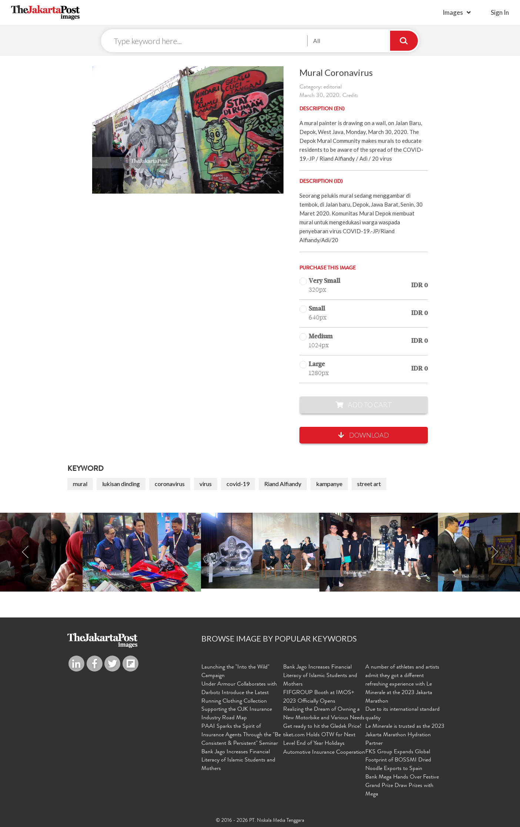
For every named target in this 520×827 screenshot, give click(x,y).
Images (453, 12)
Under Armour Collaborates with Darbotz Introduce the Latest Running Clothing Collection (239, 693)
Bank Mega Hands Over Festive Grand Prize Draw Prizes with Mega (402, 785)
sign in (500, 12)
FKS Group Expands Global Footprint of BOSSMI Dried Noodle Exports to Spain (398, 760)
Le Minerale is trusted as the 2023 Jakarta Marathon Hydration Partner (404, 735)
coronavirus (170, 483)
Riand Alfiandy (282, 483)
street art (369, 483)
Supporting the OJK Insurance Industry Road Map (236, 714)
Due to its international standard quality (402, 714)
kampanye (329, 483)
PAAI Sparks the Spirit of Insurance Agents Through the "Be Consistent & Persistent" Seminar (241, 735)
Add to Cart (364, 405)
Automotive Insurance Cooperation (324, 753)
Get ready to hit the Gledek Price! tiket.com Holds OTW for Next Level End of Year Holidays (322, 735)
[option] (260, 551)
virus (205, 483)
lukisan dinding (121, 483)
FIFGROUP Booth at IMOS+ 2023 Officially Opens (318, 697)
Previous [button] (25, 552)
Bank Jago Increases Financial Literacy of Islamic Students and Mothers (238, 760)
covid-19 (238, 483)
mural (80, 483)
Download (363, 435)
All (316, 40)
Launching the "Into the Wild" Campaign (235, 671)
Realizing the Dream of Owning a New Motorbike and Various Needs (324, 714)
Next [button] (494, 552)
